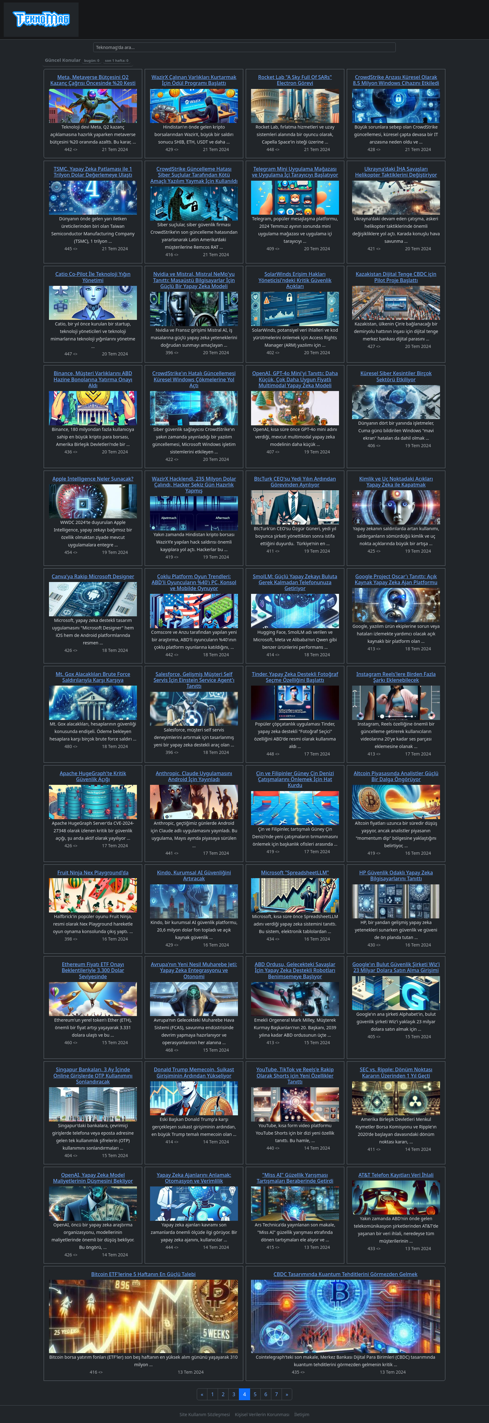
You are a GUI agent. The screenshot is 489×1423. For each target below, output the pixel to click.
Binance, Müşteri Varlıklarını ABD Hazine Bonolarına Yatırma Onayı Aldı (93, 379)
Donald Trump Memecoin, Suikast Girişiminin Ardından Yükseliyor (194, 1072)
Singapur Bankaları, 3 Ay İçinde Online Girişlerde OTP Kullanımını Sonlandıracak (93, 1075)
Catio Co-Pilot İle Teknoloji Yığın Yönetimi (92, 277)
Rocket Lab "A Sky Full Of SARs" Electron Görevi (295, 80)
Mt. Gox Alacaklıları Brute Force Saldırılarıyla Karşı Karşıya (93, 677)
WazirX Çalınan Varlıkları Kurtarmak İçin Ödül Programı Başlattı (194, 80)
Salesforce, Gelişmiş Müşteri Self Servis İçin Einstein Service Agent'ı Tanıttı (193, 680)
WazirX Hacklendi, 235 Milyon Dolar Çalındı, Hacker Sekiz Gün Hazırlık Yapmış (194, 484)
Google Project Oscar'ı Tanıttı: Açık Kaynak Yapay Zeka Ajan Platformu (396, 579)
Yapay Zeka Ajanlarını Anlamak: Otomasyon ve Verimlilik (194, 1177)
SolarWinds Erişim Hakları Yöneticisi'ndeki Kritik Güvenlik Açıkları (295, 280)
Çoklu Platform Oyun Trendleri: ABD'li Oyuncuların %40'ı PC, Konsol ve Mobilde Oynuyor (194, 582)
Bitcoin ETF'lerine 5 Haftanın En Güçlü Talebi (143, 1274)
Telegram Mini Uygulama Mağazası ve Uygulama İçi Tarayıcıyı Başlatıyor (295, 171)
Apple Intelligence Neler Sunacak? (92, 478)
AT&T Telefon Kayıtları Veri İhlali (396, 1174)
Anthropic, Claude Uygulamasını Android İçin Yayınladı (194, 776)
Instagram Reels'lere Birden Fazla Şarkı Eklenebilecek (396, 677)
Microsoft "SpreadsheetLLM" (295, 872)
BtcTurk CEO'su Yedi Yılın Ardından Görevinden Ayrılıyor (295, 481)
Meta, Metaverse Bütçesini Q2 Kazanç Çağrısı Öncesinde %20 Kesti (92, 80)
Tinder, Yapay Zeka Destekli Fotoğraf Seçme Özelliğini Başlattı (295, 677)
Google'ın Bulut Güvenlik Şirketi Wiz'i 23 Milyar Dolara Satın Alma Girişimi (396, 967)
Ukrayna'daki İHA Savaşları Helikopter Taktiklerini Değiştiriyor (396, 171)
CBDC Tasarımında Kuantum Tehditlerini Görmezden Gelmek (345, 1274)
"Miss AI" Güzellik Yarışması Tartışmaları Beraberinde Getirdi (295, 1177)
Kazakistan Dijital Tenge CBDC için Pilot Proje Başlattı (396, 277)
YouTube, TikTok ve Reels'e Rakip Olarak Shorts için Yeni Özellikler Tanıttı (295, 1075)
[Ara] (244, 47)
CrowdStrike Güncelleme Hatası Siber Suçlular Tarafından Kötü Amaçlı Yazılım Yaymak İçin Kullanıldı (193, 174)
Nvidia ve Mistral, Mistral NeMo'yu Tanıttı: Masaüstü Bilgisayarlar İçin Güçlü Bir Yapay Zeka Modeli (194, 280)
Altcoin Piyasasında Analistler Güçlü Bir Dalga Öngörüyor (396, 776)
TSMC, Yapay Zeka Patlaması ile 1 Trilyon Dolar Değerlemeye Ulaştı (93, 171)
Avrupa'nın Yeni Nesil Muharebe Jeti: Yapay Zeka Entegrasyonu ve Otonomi (194, 970)
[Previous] (202, 1394)
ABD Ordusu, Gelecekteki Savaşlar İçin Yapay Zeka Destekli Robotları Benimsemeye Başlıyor (295, 970)
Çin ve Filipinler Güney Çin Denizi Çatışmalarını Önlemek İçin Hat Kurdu (295, 779)
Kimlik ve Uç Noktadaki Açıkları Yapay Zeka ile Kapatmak (396, 481)
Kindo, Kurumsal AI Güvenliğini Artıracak (194, 875)
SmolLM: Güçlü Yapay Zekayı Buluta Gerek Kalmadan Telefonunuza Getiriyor (295, 582)
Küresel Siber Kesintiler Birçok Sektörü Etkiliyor (396, 376)
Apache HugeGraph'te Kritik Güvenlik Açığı (93, 776)
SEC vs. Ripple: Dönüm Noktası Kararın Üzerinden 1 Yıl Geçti (396, 1072)
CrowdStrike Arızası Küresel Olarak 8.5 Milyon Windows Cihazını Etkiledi (396, 80)
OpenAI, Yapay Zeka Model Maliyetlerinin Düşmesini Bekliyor (93, 1177)
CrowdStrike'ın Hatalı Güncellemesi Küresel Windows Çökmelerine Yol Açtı (193, 379)
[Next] (287, 1394)
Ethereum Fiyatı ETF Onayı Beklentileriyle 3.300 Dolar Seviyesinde (93, 970)
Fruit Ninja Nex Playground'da (92, 872)
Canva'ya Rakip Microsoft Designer (93, 576)
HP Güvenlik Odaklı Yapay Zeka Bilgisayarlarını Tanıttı (396, 875)
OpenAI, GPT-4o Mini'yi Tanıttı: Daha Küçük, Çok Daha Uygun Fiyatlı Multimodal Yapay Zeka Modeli (295, 379)
